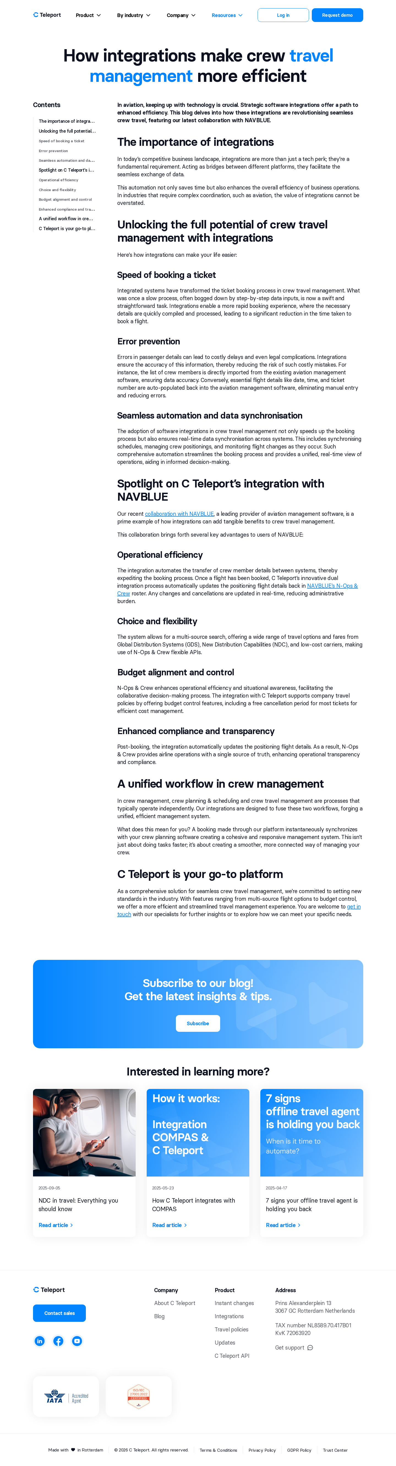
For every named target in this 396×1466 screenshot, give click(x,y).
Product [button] (225, 1290)
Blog (159, 1316)
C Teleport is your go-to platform (71, 228)
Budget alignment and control (65, 199)
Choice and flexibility (57, 189)
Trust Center (335, 1450)
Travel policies (231, 1329)
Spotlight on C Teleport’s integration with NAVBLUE (90, 170)
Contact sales (59, 1313)
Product (88, 15)
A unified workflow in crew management (79, 218)
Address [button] (285, 1290)
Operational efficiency (58, 179)
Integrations (229, 1316)
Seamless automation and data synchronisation (81, 160)
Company (181, 15)
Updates (225, 1342)
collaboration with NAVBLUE (179, 513)
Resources (227, 15)
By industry (133, 15)
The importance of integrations (69, 121)
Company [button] (166, 1290)
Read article (56, 1225)
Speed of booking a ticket (62, 140)
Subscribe (198, 1023)
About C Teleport (174, 1303)
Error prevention (53, 150)
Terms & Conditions (218, 1450)
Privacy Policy (262, 1450)
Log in (283, 15)
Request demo (337, 15)
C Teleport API (232, 1355)
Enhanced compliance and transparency (74, 209)
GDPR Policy (299, 1450)
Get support (294, 1347)
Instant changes (234, 1303)
